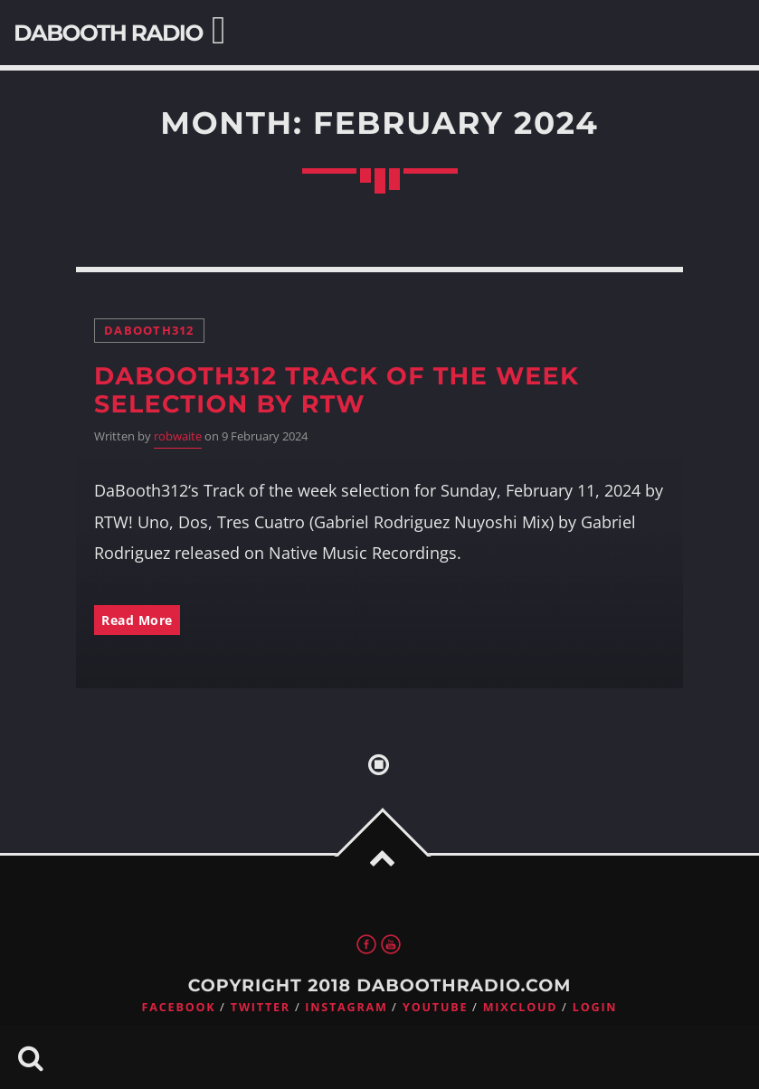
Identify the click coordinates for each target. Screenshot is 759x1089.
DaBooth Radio (108, 33)
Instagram (346, 1007)
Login (595, 1007)
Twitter (260, 1007)
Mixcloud (520, 1007)
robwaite (178, 436)
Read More (137, 620)
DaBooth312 (149, 330)
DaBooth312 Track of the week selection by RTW (336, 390)
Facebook (179, 1007)
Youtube (435, 1007)
